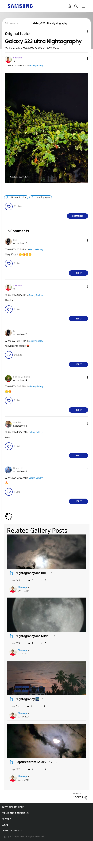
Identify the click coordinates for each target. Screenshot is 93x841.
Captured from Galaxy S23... (34, 762)
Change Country (12, 830)
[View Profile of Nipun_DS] (18, 468)
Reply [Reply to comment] (78, 273)
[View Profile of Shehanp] (17, 57)
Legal (5, 825)
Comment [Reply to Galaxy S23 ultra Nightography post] (77, 216)
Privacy (6, 819)
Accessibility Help (13, 807)
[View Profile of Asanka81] (18, 422)
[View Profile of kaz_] (15, 240)
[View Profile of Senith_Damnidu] (21, 376)
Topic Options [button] (82, 31)
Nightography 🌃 (27, 699)
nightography (43, 197)
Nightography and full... (31, 573)
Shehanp (22, 587)
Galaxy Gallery (36, 65)
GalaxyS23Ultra (18, 197)
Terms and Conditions (15, 813)
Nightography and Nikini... (33, 636)
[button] (82, 58)
